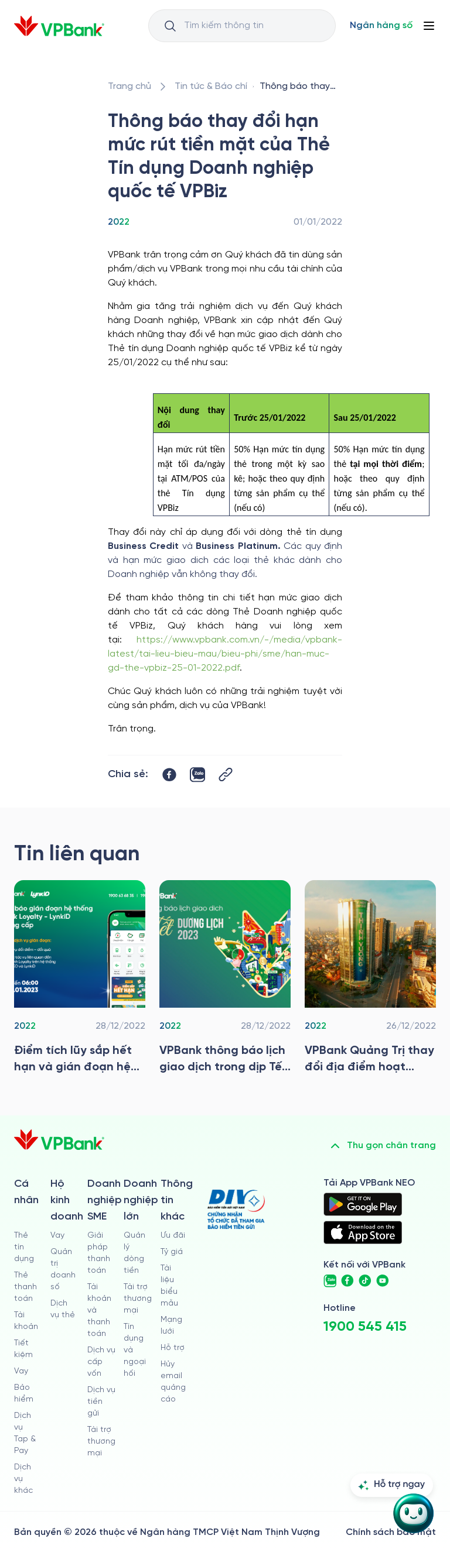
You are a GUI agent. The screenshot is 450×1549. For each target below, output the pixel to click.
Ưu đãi (173, 1235)
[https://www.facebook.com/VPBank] (347, 1281)
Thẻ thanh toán (25, 1287)
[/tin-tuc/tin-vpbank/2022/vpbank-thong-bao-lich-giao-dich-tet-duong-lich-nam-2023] (225, 980)
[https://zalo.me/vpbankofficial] (329, 1281)
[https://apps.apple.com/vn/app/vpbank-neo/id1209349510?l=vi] (362, 1232)
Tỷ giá (172, 1252)
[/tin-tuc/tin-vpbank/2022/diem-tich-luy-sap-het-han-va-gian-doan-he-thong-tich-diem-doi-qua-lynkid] (79, 980)
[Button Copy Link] (225, 774)
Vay (21, 1371)
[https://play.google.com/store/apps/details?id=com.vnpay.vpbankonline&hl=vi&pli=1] (362, 1204)
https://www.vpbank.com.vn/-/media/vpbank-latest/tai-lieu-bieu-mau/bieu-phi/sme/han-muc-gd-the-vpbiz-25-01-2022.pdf (225, 654)
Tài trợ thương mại (101, 1442)
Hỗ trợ (173, 1348)
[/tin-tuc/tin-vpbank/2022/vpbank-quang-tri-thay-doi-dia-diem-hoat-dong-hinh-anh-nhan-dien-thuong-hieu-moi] (370, 980)
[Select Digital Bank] (381, 25)
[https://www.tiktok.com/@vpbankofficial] (365, 1281)
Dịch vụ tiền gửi (101, 1402)
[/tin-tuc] (211, 87)
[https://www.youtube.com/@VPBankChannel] (382, 1281)
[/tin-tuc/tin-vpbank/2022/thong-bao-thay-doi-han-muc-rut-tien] (299, 87)
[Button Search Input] (170, 25)
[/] (59, 26)
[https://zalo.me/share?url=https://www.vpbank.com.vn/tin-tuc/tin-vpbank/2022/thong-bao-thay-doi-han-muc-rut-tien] (197, 774)
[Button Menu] (429, 26)
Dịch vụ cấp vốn (101, 1362)
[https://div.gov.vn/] (236, 1209)
